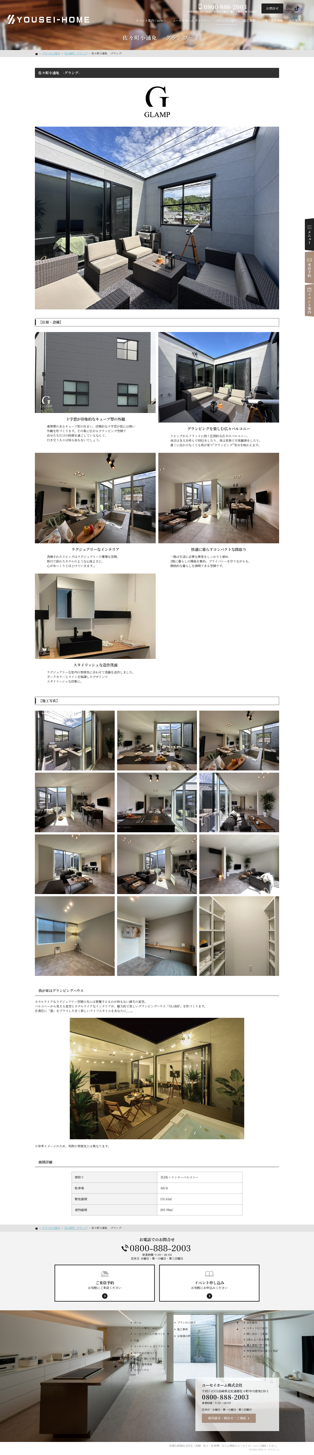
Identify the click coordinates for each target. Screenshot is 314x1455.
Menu (309, 234)
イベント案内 (309, 300)
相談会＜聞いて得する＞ (148, 1358)
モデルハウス (141, 1370)
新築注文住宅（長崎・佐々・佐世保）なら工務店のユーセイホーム (216, 1446)
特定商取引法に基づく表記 (262, 1351)
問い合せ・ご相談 (257, 1334)
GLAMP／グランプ (75, 53)
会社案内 (252, 1322)
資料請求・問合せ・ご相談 (227, 1418)
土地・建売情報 (143, 1364)
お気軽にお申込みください (209, 1285)
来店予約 (309, 267)
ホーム (138, 1322)
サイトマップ (254, 1356)
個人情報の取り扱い (258, 1345)
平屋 (136, 1340)
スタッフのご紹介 (257, 1328)
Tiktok (297, 9)
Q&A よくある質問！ (259, 1339)
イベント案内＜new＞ (147, 1328)
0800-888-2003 (157, 1248)
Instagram (289, 9)
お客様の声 (183, 1336)
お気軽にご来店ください (104, 1285)
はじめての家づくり (145, 1353)
